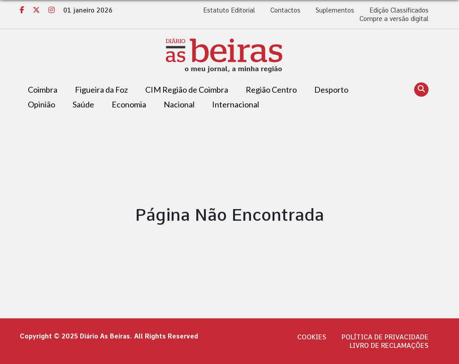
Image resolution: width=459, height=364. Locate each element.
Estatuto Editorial (229, 10)
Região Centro (271, 89)
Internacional (235, 104)
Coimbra (42, 89)
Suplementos (335, 10)
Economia (129, 104)
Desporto (331, 89)
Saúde (83, 104)
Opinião (41, 104)
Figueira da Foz (101, 89)
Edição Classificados (399, 10)
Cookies (311, 337)
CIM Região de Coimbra (186, 89)
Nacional (179, 104)
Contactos (285, 10)
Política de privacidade (385, 337)
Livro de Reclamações (389, 345)
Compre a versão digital (394, 18)
